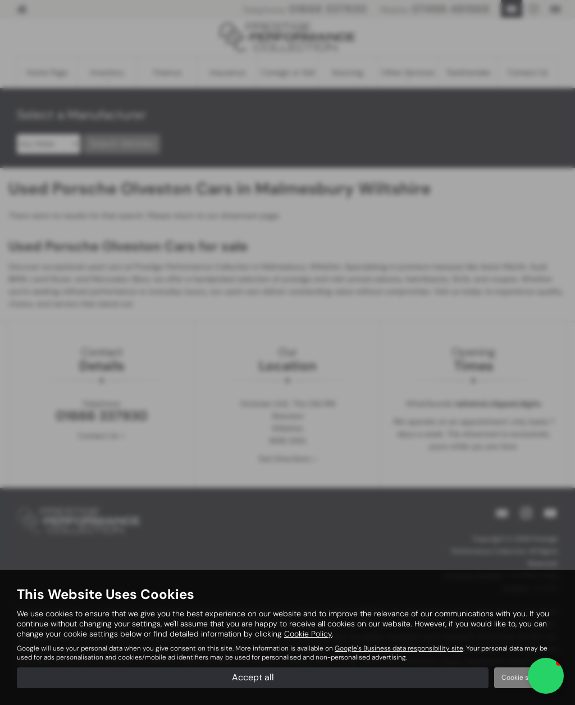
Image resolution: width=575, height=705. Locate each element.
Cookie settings (526, 677)
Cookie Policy (308, 634)
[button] (546, 676)
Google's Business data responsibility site (399, 648)
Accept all (253, 677)
